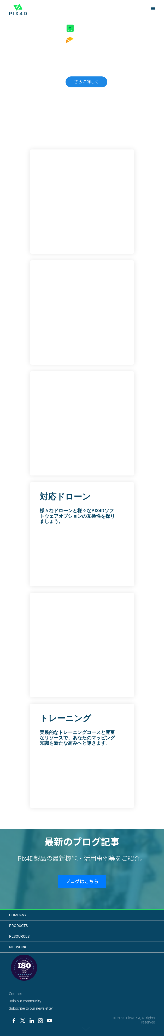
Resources (19, 936)
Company (17, 915)
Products (18, 926)
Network (17, 947)
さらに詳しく (86, 81)
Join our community (25, 1001)
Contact (15, 994)
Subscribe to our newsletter (31, 1008)
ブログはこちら (82, 881)
